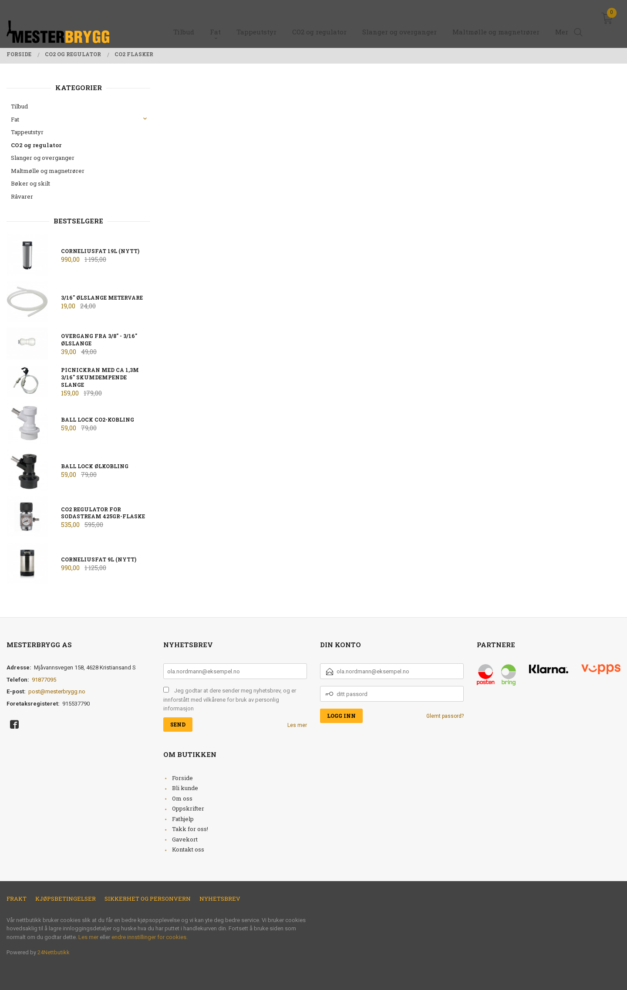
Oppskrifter (188, 808)
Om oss (182, 798)
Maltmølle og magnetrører (47, 171)
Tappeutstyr (27, 132)
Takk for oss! (190, 829)
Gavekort (185, 839)
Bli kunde (185, 788)
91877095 (44, 679)
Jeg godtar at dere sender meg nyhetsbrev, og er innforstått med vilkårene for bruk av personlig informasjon (229, 699)
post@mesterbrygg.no (56, 691)
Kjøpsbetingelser (65, 898)
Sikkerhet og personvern (147, 898)
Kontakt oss (188, 849)
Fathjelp (183, 819)
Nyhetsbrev (219, 898)
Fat (15, 119)
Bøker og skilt (30, 183)
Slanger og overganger (42, 158)
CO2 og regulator (36, 145)
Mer (561, 22)
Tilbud (19, 106)
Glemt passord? (445, 716)
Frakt (17, 898)
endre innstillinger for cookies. (149, 937)
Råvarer (22, 196)
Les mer (297, 725)
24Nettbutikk (53, 952)
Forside (182, 778)
